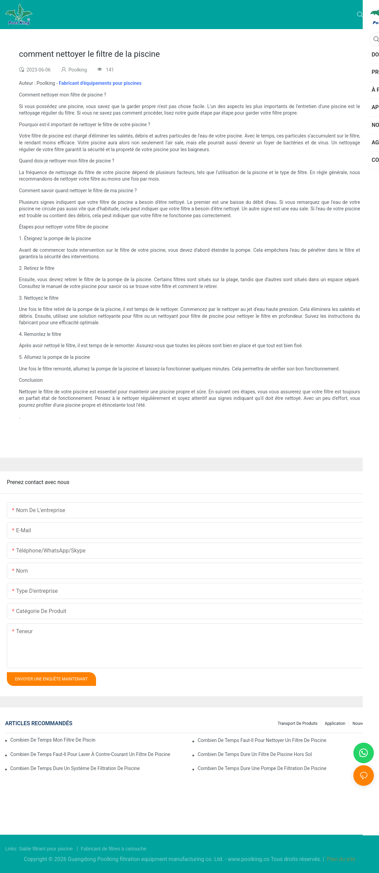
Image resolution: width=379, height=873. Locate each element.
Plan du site (340, 859)
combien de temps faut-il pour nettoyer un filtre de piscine (262, 740)
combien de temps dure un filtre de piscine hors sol (255, 754)
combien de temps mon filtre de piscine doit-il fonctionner (53, 740)
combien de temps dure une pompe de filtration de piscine (262, 768)
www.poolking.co (249, 859)
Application (335, 723)
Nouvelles (361, 723)
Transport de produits (297, 723)
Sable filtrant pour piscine (46, 848)
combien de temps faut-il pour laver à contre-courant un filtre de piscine (90, 754)
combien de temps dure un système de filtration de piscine (75, 768)
